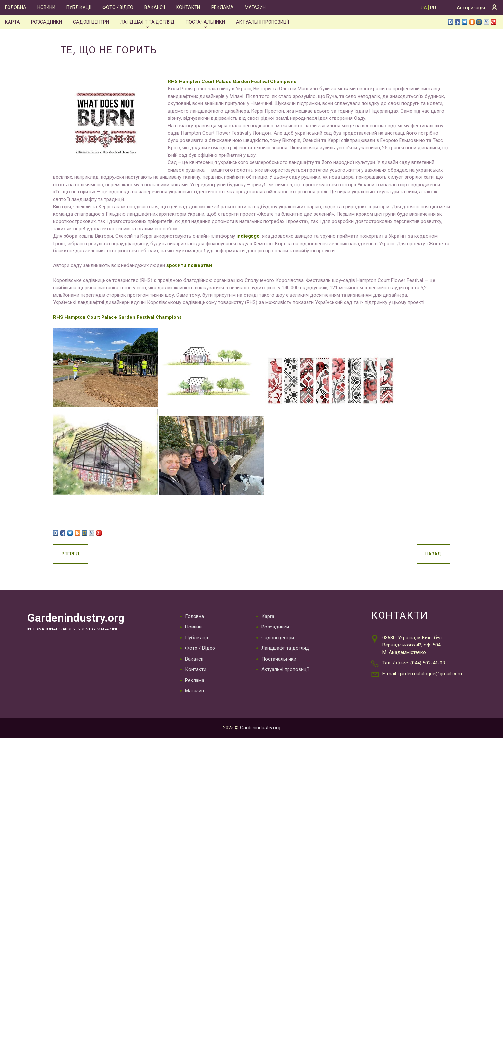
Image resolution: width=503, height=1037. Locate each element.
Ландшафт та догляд (147, 22)
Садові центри (90, 22)
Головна (15, 7)
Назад (418, 583)
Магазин (254, 7)
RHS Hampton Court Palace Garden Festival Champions (247, 81)
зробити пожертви (204, 280)
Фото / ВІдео (118, 7)
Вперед (86, 583)
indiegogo (262, 243)
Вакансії (155, 7)
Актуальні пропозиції (263, 22)
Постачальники (205, 22)
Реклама (222, 7)
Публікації (79, 7)
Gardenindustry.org (77, 647)
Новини (46, 7)
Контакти (188, 7)
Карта (12, 22)
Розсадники (45, 22)
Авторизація (471, 7)
